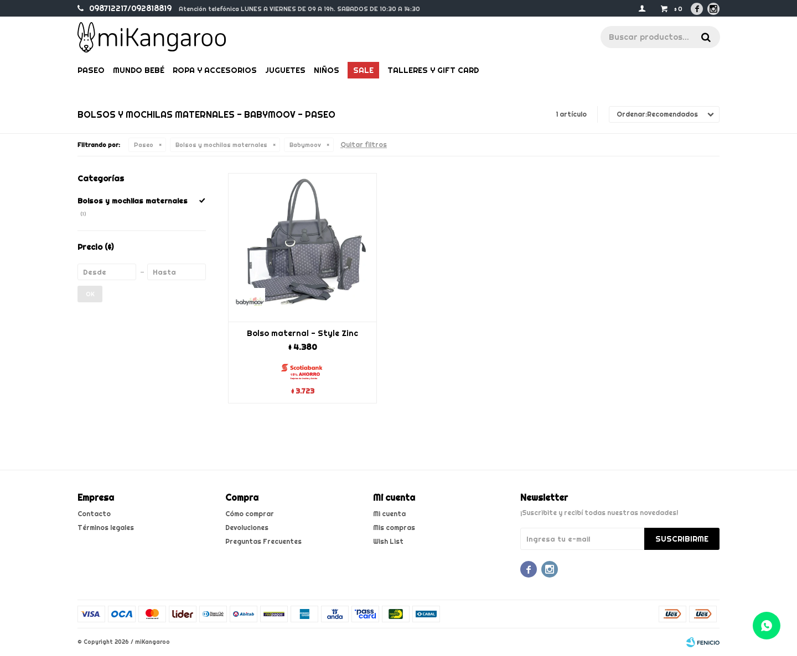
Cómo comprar (249, 514)
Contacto (94, 514)
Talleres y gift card (433, 70)
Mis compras (394, 527)
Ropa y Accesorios (215, 70)
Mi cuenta (389, 514)
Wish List (388, 541)
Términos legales (105, 527)
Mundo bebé (138, 70)
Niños (326, 70)
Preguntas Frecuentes (263, 541)
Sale (363, 70)
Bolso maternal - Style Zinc (302, 333)
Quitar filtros (363, 144)
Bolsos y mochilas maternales (221, 145)
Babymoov (305, 145)
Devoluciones (246, 527)
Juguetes (285, 70)
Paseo (91, 70)
